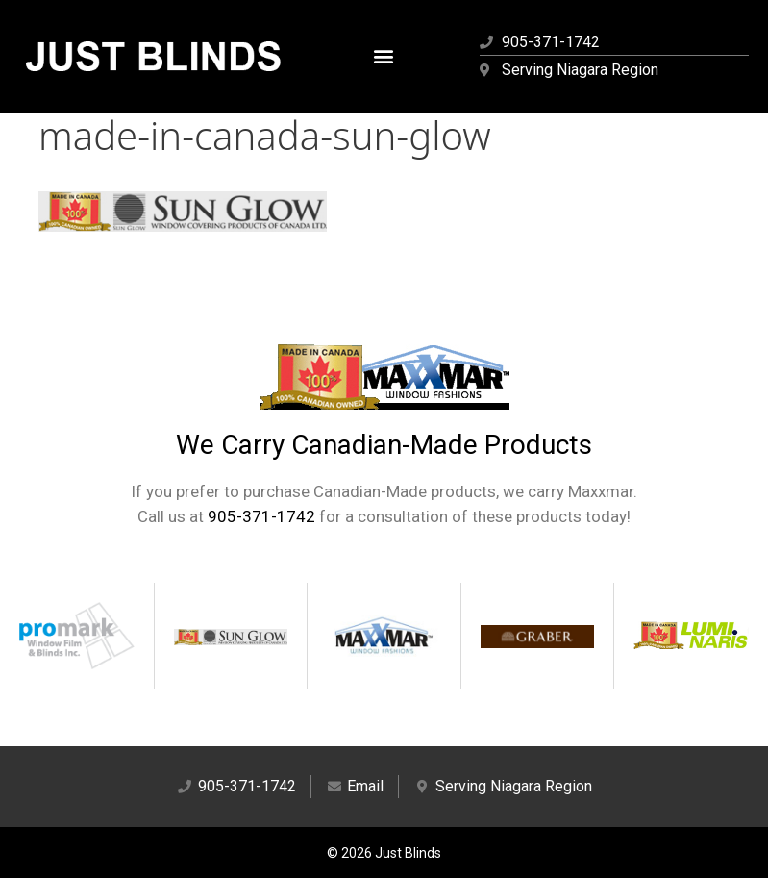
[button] (384, 56)
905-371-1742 (261, 516)
